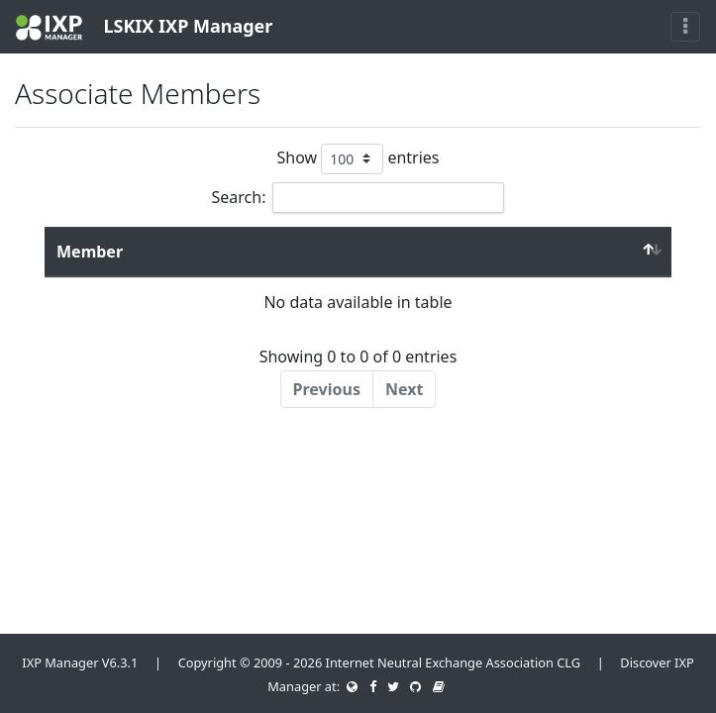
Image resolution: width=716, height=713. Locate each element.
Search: (358, 197)
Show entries (357, 159)
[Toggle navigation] (685, 27)
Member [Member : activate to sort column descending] (89, 251)
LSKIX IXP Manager (144, 27)
